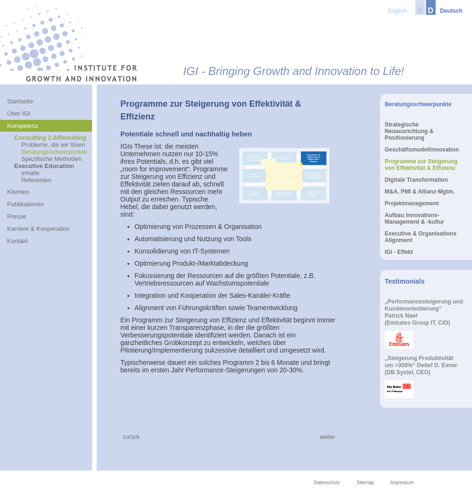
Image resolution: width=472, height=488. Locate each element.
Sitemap (365, 482)
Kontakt (17, 240)
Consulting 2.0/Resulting (50, 137)
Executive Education (44, 165)
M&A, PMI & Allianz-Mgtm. (420, 191)
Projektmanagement (412, 203)
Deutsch (451, 11)
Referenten (36, 180)
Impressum (401, 482)
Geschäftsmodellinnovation (422, 149)
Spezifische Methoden (51, 158)
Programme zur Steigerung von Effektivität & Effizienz (421, 164)
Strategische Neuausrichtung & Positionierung (409, 131)
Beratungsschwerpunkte (54, 151)
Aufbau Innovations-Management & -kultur (414, 218)
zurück (131, 437)
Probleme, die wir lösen (53, 144)
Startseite (20, 101)
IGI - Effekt (399, 252)
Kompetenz (22, 125)
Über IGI (18, 113)
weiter (327, 437)
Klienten (18, 191)
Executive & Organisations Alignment (420, 237)
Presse (16, 216)
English (397, 11)
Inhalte (30, 173)
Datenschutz (327, 482)
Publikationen (25, 204)
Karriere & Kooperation (38, 228)
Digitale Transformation (416, 180)
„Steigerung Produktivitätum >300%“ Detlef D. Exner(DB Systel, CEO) (421, 365)
